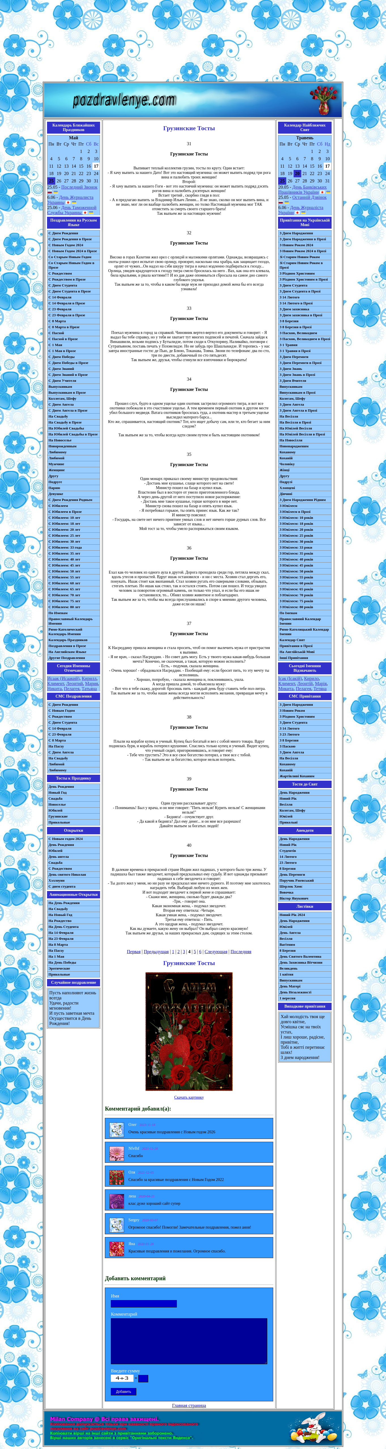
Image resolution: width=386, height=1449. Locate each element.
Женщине (56, 470)
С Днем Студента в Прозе (69, 291)
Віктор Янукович (293, 898)
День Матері (289, 986)
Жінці (284, 470)
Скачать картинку (189, 1097)
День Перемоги (292, 874)
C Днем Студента (62, 722)
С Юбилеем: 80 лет (64, 607)
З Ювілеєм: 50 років (296, 571)
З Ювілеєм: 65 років (296, 589)
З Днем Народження (296, 233)
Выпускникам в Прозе (67, 392)
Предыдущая (156, 951)
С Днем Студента (62, 285)
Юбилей (55, 810)
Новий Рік (288, 798)
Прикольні (288, 822)
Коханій (285, 458)
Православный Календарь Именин (70, 621)
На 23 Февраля (60, 938)
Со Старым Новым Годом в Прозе (71, 265)
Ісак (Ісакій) (290, 678)
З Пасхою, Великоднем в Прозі (304, 339)
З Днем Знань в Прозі (297, 374)
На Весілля (288, 416)
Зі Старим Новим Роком (299, 257)
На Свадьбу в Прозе (65, 422)
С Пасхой (56, 333)
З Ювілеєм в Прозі (294, 511)
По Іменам (288, 613)
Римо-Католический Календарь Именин (65, 631)
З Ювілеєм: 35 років (296, 553)
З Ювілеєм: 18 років (296, 523)
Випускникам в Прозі (297, 392)
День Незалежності (295, 992)
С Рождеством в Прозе (67, 279)
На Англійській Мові (297, 652)
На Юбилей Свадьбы (66, 428)
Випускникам (290, 386)
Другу (53, 476)
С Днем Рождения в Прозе (70, 239)
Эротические (59, 968)
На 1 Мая (56, 956)
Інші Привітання (293, 658)
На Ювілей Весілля (295, 428)
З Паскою (287, 746)
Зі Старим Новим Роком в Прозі (301, 265)
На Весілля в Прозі (295, 422)
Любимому (57, 452)
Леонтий (74, 683)
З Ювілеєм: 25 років (296, 535)
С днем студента (61, 886)
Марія (320, 683)
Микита (285, 688)
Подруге (55, 482)
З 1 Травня (288, 345)
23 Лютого (288, 862)
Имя (115, 1296)
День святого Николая (67, 874)
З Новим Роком (292, 710)
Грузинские (58, 816)
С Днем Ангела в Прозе (67, 410)
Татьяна (89, 688)
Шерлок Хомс (290, 886)
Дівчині (285, 494)
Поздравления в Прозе (67, 646)
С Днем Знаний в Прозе (68, 374)
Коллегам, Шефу (62, 398)
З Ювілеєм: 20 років (296, 529)
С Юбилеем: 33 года (65, 547)
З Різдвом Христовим (297, 273)
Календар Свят (292, 640)
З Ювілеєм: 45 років (296, 565)
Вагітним (287, 944)
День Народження (294, 792)
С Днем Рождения (63, 233)
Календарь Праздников (68, 640)
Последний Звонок (79, 187)
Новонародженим (294, 446)
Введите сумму (125, 1370)
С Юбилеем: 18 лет (64, 523)
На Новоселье (59, 440)
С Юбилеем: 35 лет (64, 553)
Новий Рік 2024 (292, 915)
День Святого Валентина (300, 956)
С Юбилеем (58, 506)
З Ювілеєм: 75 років (296, 601)
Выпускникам (60, 386)
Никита (54, 688)
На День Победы (62, 962)
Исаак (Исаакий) (63, 678)
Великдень (288, 968)
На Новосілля (290, 440)
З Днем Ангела (291, 404)
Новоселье (57, 804)
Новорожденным (62, 446)
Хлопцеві (287, 488)
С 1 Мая (55, 345)
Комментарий (124, 1314)
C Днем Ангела (61, 752)
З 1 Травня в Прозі (295, 351)
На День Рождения (64, 903)
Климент (55, 683)
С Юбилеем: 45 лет (64, 565)
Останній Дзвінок (309, 197)
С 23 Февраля (59, 309)
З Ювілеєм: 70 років (296, 595)
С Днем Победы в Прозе (68, 363)
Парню (54, 488)
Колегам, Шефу (292, 398)
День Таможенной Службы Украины (71, 210)
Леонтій (305, 683)
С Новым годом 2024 (65, 839)
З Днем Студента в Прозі (300, 291)
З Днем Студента (293, 285)
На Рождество (59, 921)
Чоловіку (287, 464)
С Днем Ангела (61, 404)
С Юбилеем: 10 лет (64, 517)
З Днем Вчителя (292, 380)
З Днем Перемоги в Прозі (300, 363)
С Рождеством (60, 273)
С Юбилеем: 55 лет (64, 577)
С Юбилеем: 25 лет (64, 535)
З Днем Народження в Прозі (302, 239)
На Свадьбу (58, 416)
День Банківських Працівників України (302, 190)
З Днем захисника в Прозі (300, 315)
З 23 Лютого (289, 734)
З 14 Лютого (289, 297)
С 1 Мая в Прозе (62, 351)
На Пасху (56, 746)
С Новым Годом (61, 710)
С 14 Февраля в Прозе (66, 303)
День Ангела (290, 932)
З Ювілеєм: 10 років (296, 517)
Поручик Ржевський (296, 880)
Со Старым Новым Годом (69, 257)
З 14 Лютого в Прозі (296, 303)
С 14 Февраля (59, 297)
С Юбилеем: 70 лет (64, 595)
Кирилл (89, 678)
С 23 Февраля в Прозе (66, 315)
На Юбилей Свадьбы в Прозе (73, 434)
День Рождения (61, 786)
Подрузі (285, 482)
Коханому (287, 452)
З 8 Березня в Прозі (295, 327)
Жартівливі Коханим (296, 776)
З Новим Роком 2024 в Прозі (302, 251)
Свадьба (55, 798)
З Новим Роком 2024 (296, 245)
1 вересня (287, 998)
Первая (134, 951)
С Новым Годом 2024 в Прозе (72, 251)
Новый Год (57, 792)
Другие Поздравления (66, 658)
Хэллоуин (56, 880)
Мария (91, 683)
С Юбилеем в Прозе (65, 511)
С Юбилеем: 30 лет (64, 541)
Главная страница (189, 1405)
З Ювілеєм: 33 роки (295, 547)
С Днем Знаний (61, 369)
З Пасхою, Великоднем (298, 333)
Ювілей (285, 816)
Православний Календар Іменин (300, 621)
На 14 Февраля (60, 932)
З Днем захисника (294, 309)
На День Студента (63, 926)
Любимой (56, 458)
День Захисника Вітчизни (300, 962)
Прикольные (59, 822)
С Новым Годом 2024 (65, 245)
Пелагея (72, 688)
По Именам (57, 613)
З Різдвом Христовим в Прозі (303, 279)
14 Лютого (288, 856)
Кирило (311, 678)
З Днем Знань (290, 369)
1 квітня (286, 974)
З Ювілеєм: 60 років (296, 583)
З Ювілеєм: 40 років (296, 559)
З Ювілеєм (288, 506)
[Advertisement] (193, 42)
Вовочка (286, 892)
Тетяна (319, 688)
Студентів (287, 850)
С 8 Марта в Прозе (64, 327)
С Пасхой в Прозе (63, 339)
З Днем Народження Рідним (302, 500)
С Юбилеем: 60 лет (64, 583)
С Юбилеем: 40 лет (64, 559)
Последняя (241, 951)
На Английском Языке (67, 652)
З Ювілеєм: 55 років (296, 577)
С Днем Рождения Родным (70, 500)
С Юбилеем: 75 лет (64, 601)
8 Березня (287, 868)
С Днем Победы (61, 357)
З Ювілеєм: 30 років (296, 541)
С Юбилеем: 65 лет (64, 589)
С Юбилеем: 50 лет (64, 571)
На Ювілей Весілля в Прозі (302, 434)
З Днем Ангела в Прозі (298, 410)
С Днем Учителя (62, 380)
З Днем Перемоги (293, 357)
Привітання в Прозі (296, 646)
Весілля (285, 804)
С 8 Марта (57, 321)
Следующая (216, 951)
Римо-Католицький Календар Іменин (304, 631)
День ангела (58, 856)
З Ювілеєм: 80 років (296, 607)
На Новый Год (60, 915)
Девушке (55, 494)
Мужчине (56, 464)
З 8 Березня (288, 321)
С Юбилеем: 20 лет (64, 529)
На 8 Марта (58, 944)
